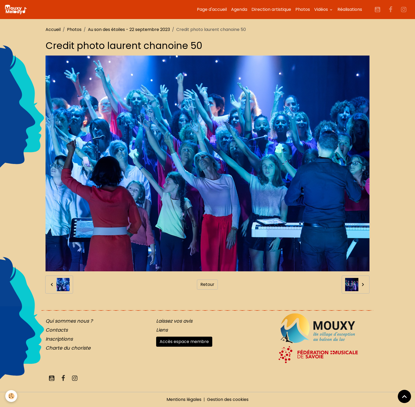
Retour (207, 284)
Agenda (239, 9)
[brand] (16, 9)
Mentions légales (183, 399)
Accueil (53, 29)
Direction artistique (271, 9)
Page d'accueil (212, 9)
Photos (302, 9)
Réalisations (349, 9)
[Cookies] (11, 396)
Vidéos (321, 9)
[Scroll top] (404, 396)
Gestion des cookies (228, 399)
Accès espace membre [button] (184, 342)
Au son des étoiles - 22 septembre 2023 (129, 29)
